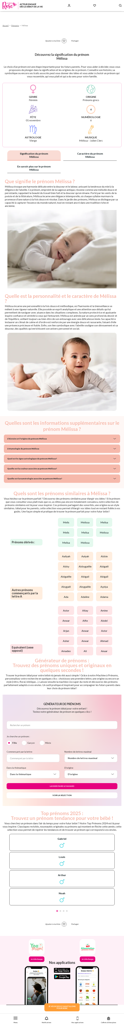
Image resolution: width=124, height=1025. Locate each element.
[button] (15, 1019)
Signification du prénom (34, 155)
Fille (14, 742)
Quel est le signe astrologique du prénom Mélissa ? (32, 458)
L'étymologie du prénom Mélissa (23, 448)
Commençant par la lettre (19, 751)
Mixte (48, 742)
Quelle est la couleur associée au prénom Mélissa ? (32, 468)
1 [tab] (57, 911)
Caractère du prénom (90, 155)
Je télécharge (37, 959)
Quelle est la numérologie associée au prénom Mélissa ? (34, 478)
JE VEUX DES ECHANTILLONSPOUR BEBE (62, 1007)
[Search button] (120, 5)
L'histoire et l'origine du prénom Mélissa (27, 438)
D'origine (68, 767)
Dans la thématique (16, 767)
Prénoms (15, 25)
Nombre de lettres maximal (77, 751)
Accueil (6, 25)
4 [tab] (67, 911)
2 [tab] (60, 911)
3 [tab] (63, 911)
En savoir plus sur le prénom (34, 168)
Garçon (31, 742)
